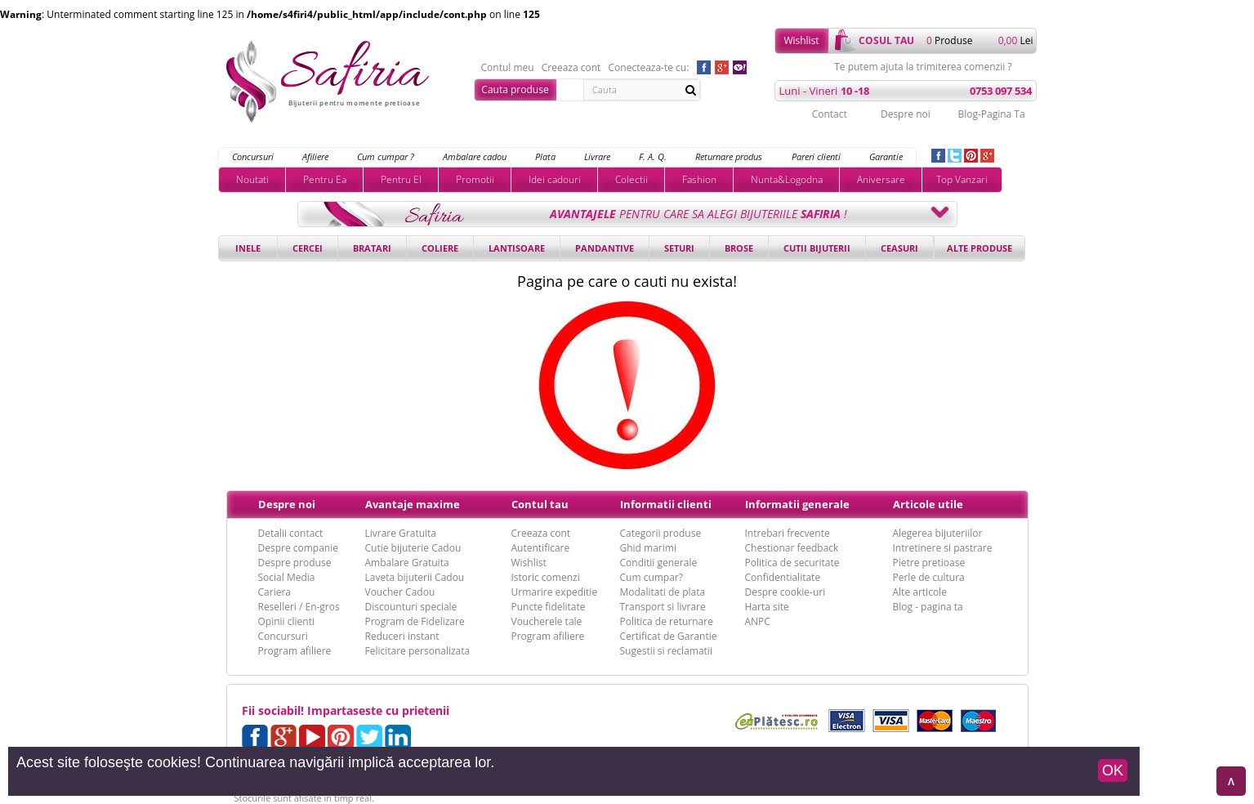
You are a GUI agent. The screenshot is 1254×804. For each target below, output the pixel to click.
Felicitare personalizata (418, 651)
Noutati (252, 179)
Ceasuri (899, 248)
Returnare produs (728, 156)
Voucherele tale (546, 621)
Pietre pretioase (929, 563)
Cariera (274, 592)
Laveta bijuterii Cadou (415, 577)
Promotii (475, 179)
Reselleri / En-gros (299, 607)
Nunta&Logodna (787, 179)
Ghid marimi (648, 548)
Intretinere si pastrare (943, 548)
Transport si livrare (663, 607)
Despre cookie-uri (785, 592)
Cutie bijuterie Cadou (413, 548)
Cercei (307, 248)
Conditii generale (659, 563)
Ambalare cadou (475, 156)
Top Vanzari (962, 179)
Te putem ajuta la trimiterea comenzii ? (922, 67)
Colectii (631, 179)
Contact (829, 114)
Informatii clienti (666, 504)
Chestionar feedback (792, 548)
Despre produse (295, 563)
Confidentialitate (783, 577)
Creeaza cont (571, 68)
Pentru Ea (324, 179)
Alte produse (979, 248)
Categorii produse (661, 533)
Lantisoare (517, 248)
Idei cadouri (555, 179)
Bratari (372, 248)
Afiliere (315, 156)
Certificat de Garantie (668, 636)
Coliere (440, 248)
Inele (248, 248)
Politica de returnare (666, 621)
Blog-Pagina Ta (990, 114)
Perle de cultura (929, 577)
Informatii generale (797, 504)
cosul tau (886, 40)
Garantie (886, 156)
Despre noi (905, 114)
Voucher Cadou (400, 592)
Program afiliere (295, 651)
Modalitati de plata (663, 592)
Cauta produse (514, 89)
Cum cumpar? (651, 577)
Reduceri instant (402, 636)
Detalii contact (291, 533)
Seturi (679, 248)
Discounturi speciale (411, 607)
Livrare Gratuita (401, 533)
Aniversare (881, 179)
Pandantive (604, 248)
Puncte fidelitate (548, 607)
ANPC (757, 621)
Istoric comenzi (545, 577)
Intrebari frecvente (787, 533)
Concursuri (253, 156)
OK (1112, 770)
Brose (739, 248)
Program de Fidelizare (415, 621)
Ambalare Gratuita (407, 563)
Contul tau (540, 504)
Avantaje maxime (412, 504)
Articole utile (928, 504)
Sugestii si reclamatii (666, 651)
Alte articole (920, 592)
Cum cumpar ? (385, 156)
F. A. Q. (653, 156)
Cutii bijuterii (816, 248)
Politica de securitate (792, 563)
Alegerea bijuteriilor (938, 533)
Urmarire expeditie (554, 592)
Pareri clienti (816, 156)
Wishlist (801, 40)
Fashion (699, 179)
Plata (545, 156)
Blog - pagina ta (928, 607)
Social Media (286, 577)
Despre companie (298, 548)
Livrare (597, 156)
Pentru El (401, 179)
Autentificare (540, 548)
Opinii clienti (286, 621)
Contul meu (507, 68)
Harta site (767, 607)
